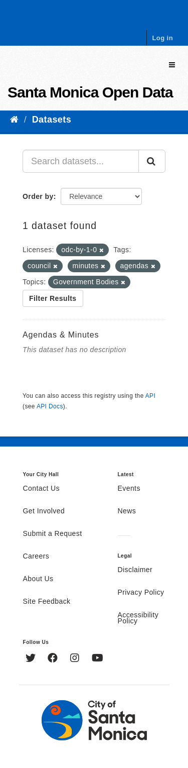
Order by (38, 196)
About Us (38, 579)
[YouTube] (97, 659)
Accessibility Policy (138, 618)
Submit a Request (52, 533)
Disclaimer (135, 570)
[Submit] (151, 161)
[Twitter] (32, 659)
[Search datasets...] (81, 161)
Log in (162, 38)
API (150, 395)
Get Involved (44, 511)
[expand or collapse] (171, 65)
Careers (36, 556)
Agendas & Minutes (61, 335)
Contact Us (41, 488)
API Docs (50, 406)
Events (129, 488)
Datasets (51, 120)
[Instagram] (76, 659)
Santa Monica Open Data (90, 92)
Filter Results (53, 298)
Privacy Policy (141, 592)
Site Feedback (47, 601)
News (127, 511)
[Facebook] (54, 659)
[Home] (14, 120)
